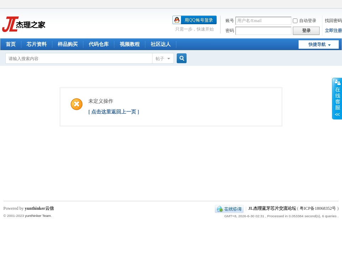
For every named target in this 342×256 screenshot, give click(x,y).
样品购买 (68, 44)
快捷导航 (317, 44)
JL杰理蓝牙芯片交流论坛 (272, 208)
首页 (11, 44)
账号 (230, 20)
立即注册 (333, 30)
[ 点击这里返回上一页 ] (113, 111)
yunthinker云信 (39, 208)
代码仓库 (99, 44)
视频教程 (130, 44)
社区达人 (161, 44)
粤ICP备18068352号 (318, 208)
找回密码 (333, 20)
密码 (230, 30)
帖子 (160, 58)
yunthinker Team (38, 216)
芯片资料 (37, 44)
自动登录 (304, 20)
